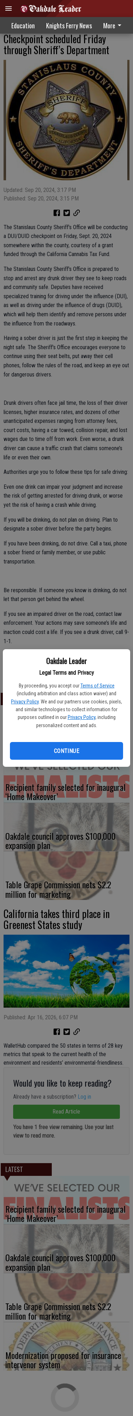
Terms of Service (98, 686)
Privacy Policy (25, 701)
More (113, 25)
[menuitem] (114, 25)
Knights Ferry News (69, 25)
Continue (66, 751)
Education (23, 25)
